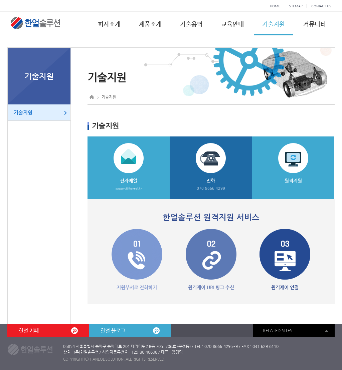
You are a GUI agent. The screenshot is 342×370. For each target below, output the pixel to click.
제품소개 (150, 23)
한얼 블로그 (130, 330)
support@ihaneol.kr (129, 188)
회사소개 (109, 23)
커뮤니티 (314, 23)
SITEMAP (296, 6)
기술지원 (273, 23)
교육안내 (232, 23)
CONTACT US (321, 6)
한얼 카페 (48, 330)
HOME (275, 6)
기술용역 (191, 23)
